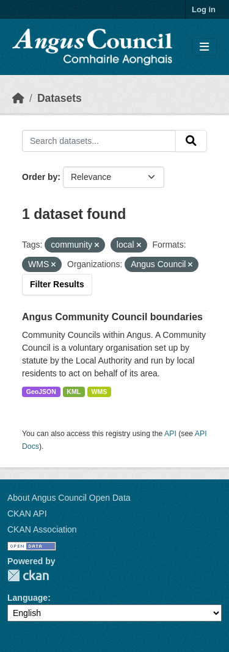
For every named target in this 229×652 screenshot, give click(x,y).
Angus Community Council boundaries (112, 317)
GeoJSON (41, 391)
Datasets (59, 98)
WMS (99, 391)
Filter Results (57, 284)
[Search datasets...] (99, 141)
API (170, 433)
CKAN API (27, 513)
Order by (39, 177)
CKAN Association (42, 529)
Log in (204, 9)
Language (27, 598)
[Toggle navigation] (204, 47)
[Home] (18, 98)
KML (74, 391)
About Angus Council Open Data (69, 498)
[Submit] (191, 141)
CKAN (28, 575)
